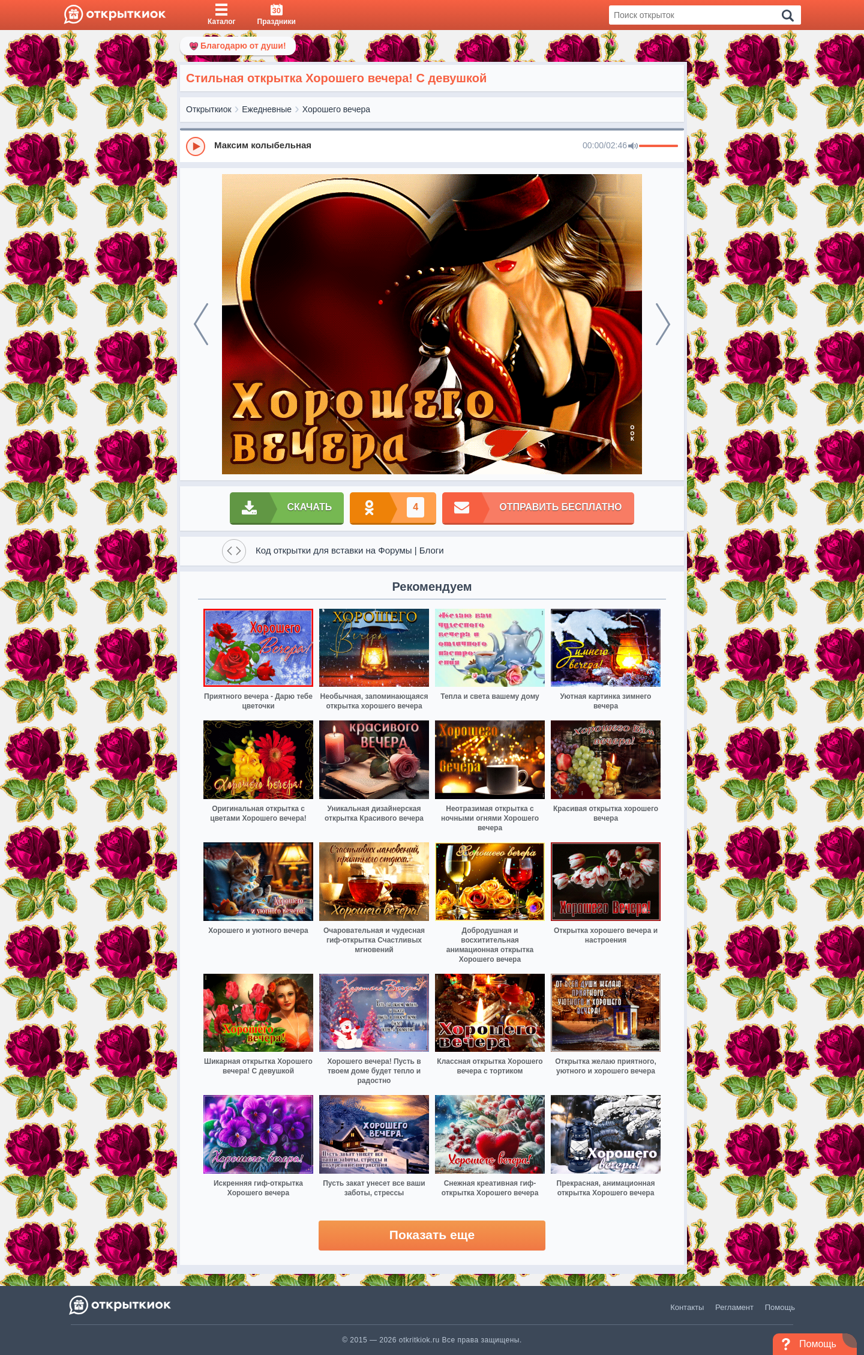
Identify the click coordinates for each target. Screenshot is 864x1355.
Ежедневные (267, 109)
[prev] (201, 324)
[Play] (195, 146)
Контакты (687, 1307)
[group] (432, 146)
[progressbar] (658, 146)
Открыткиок (209, 109)
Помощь (780, 1307)
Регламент (734, 1307)
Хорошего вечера (336, 109)
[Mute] (633, 146)
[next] (663, 324)
